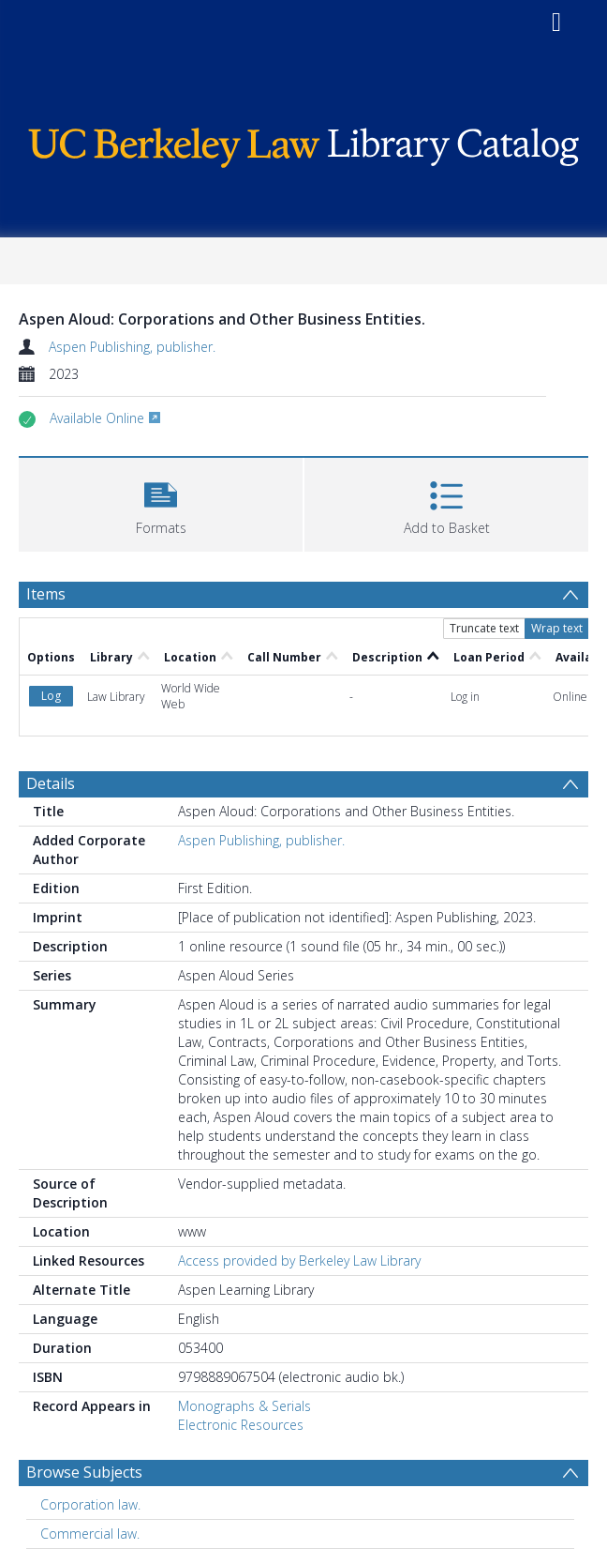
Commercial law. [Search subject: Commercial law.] (90, 1533)
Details (50, 783)
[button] (161, 502)
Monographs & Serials (244, 1406)
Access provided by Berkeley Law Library (299, 1260)
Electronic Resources (241, 1425)
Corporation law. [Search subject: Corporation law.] (90, 1504)
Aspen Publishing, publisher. (132, 347)
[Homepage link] (303, 143)
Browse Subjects (84, 1472)
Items (46, 594)
